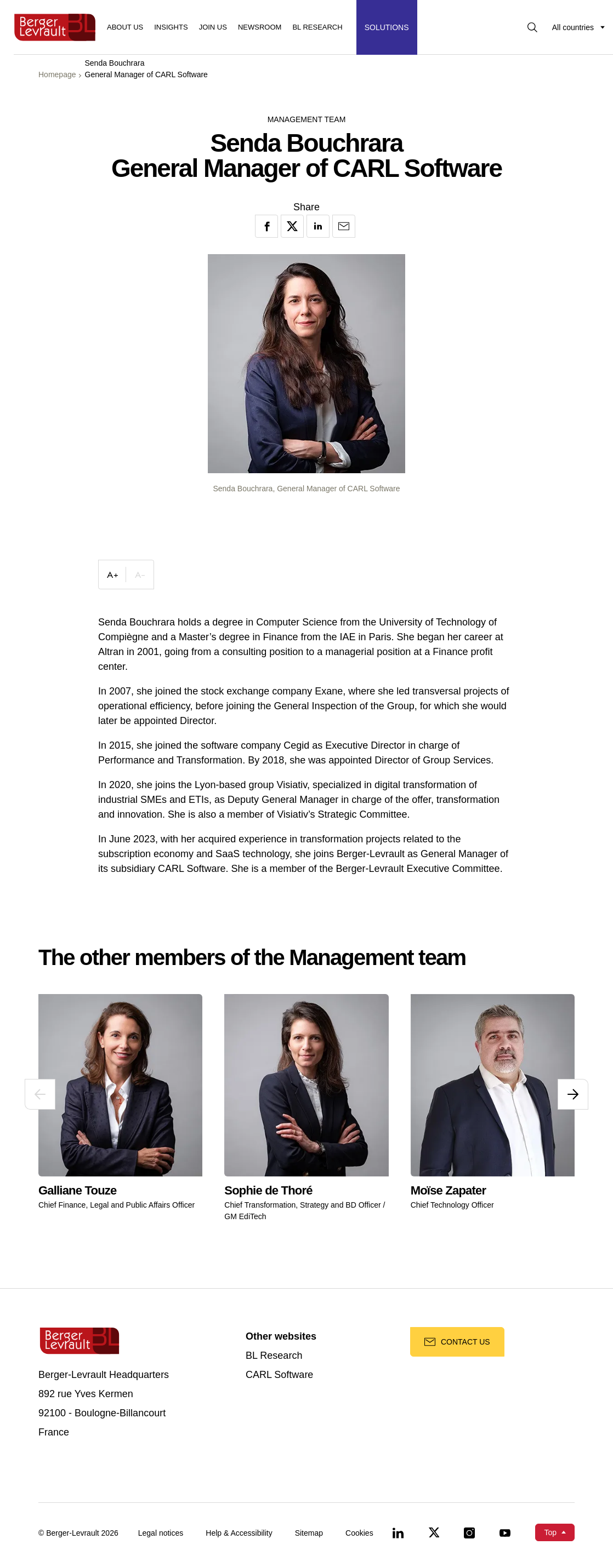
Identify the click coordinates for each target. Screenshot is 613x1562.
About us (125, 27)
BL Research (274, 1356)
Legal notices (161, 1533)
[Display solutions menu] (386, 27)
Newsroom (259, 27)
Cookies (359, 1533)
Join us (213, 27)
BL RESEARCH (317, 27)
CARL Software (279, 1375)
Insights (171, 27)
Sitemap (309, 1533)
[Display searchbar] (532, 27)
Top (550, 1532)
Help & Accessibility (239, 1533)
